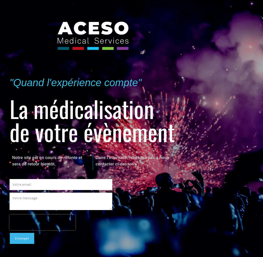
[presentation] (41, 222)
